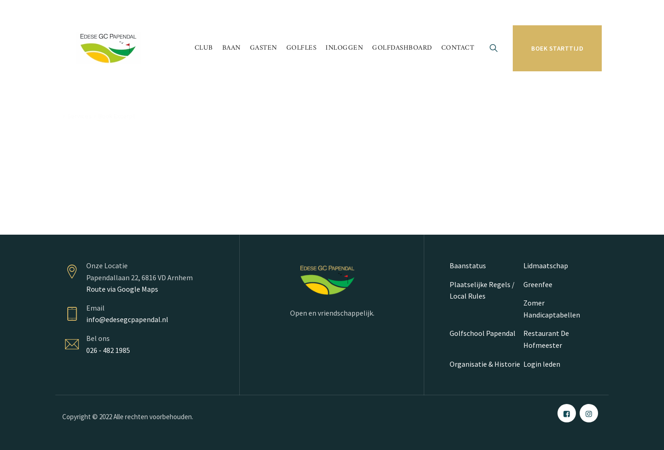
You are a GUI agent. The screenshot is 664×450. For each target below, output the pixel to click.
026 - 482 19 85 (95, 12)
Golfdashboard (402, 48)
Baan (231, 48)
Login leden (541, 364)
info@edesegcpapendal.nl (127, 319)
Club (204, 48)
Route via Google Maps (122, 289)
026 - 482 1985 (108, 350)
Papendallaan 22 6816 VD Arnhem (182, 12)
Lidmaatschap (545, 265)
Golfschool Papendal (483, 333)
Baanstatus (468, 265)
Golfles (301, 48)
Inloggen (344, 48)
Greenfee (537, 284)
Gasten (263, 48)
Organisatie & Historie (485, 364)
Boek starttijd (557, 48)
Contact (457, 48)
